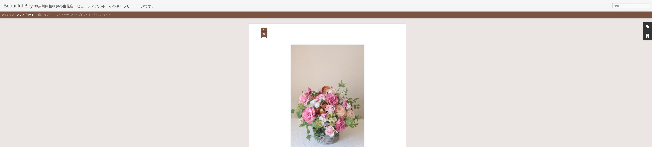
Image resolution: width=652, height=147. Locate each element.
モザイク (49, 14)
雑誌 (38, 14)
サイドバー (62, 14)
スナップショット (81, 14)
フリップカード (25, 14)
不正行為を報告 (343, 145)
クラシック (8, 14)
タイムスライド (102, 14)
